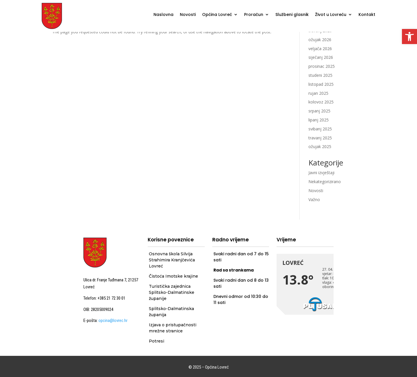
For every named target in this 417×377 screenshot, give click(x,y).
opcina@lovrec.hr (112, 320)
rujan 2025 (318, 93)
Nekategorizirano (324, 181)
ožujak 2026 (319, 39)
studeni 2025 (320, 75)
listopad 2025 (321, 84)
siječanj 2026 (320, 57)
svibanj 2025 (320, 129)
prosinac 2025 (321, 66)
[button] (409, 36)
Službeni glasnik (292, 14)
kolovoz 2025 (321, 102)
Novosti (188, 14)
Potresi (156, 341)
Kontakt (367, 14)
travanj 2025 (320, 138)
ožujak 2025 (319, 146)
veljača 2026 (320, 48)
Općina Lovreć (217, 14)
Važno (314, 199)
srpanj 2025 (319, 111)
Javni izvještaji (321, 172)
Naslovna (163, 14)
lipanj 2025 (318, 120)
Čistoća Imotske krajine (173, 276)
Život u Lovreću (330, 14)
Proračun (253, 14)
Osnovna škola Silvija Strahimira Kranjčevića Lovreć (172, 260)
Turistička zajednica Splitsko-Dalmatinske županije (171, 292)
